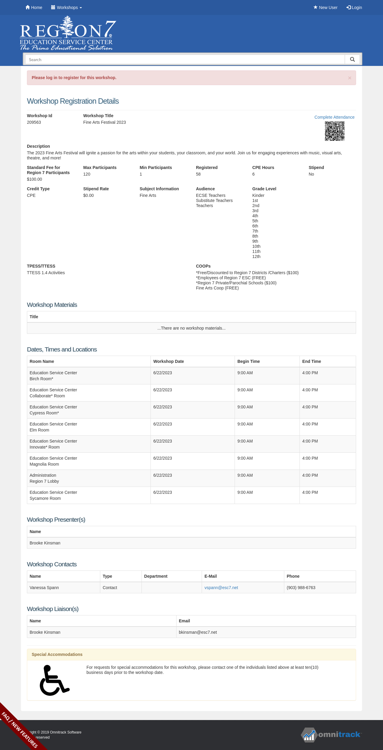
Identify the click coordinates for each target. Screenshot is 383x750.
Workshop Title (98, 115)
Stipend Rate (96, 188)
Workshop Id (39, 115)
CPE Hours (263, 167)
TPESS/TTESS (41, 266)
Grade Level (264, 188)
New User (325, 7)
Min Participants (156, 167)
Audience (205, 188)
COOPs (203, 266)
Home (33, 7)
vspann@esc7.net (221, 587)
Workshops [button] (66, 7)
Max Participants (99, 167)
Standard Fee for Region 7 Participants (48, 170)
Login (354, 7)
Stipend (316, 167)
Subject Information (159, 188)
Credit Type (38, 188)
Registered (207, 167)
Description (38, 146)
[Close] (350, 78)
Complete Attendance (334, 117)
